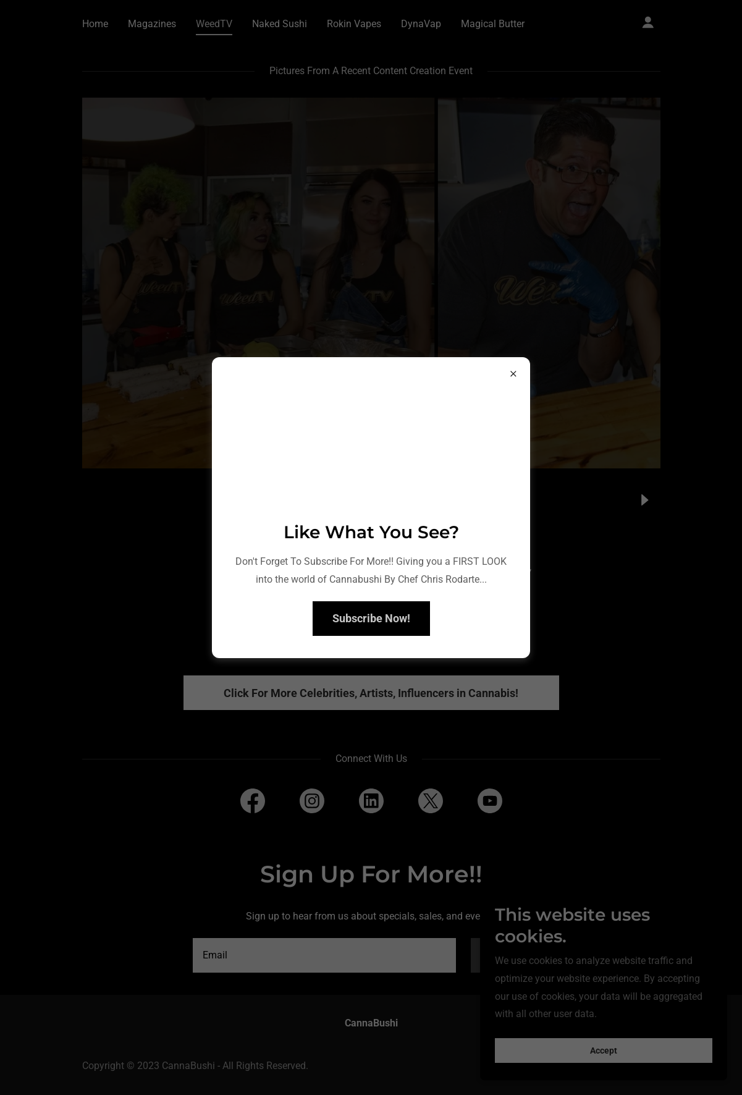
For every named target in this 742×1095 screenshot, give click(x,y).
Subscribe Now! (371, 618)
